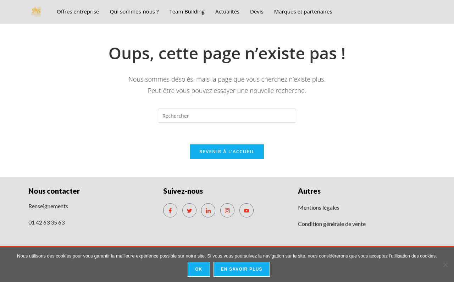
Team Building (187, 11)
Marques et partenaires (303, 11)
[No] (445, 264)
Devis (257, 11)
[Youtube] (246, 210)
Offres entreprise (78, 11)
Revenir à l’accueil (227, 151)
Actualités (227, 11)
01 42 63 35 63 (46, 222)
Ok (198, 269)
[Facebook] (170, 210)
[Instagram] (227, 210)
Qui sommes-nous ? (134, 11)
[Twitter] (189, 210)
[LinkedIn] (208, 210)
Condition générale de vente (332, 223)
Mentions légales (318, 207)
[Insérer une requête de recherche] (227, 116)
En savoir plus (241, 269)
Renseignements (48, 206)
